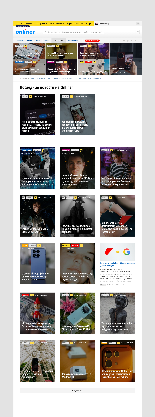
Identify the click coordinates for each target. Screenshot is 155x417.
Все (32, 78)
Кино (84, 78)
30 (65, 62)
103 (39, 245)
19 (111, 295)
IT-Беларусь (40, 78)
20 (89, 46)
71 (71, 343)
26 (118, 343)
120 (32, 343)
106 (32, 295)
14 (110, 285)
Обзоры (65, 78)
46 (110, 198)
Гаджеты (56, 78)
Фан (79, 78)
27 (30, 97)
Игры (90, 78)
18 (34, 62)
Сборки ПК (97, 78)
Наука (49, 78)
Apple (71, 78)
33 (111, 150)
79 (25, 46)
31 (57, 46)
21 (75, 198)
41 (94, 62)
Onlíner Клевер (104, 24)
